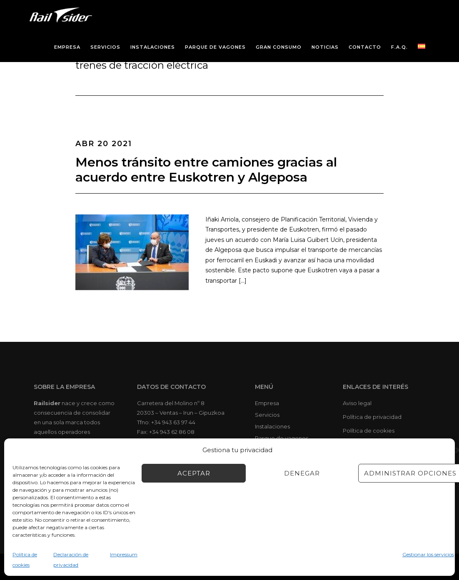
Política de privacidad (372, 416)
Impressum (123, 554)
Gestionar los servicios (428, 554)
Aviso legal (357, 403)
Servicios (267, 414)
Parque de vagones (281, 438)
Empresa (267, 403)
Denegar (302, 473)
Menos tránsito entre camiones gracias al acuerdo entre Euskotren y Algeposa (206, 169)
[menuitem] (421, 46)
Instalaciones (272, 426)
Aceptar (193, 473)
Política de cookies (368, 430)
